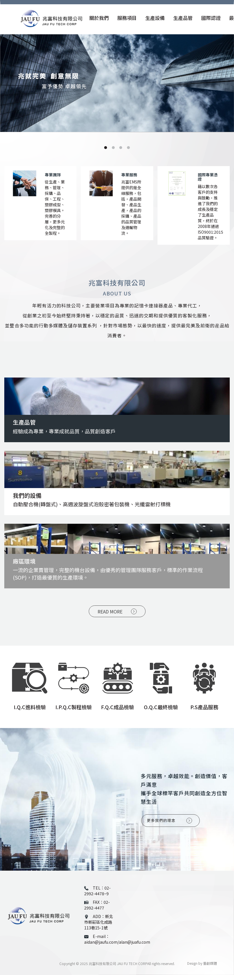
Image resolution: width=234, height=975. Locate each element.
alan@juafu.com (134, 942)
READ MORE (110, 611)
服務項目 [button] (127, 18)
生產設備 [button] (155, 18)
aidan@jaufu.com (101, 942)
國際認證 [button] (211, 18)
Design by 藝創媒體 (202, 963)
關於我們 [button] (99, 18)
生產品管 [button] (183, 18)
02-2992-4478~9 (97, 890)
